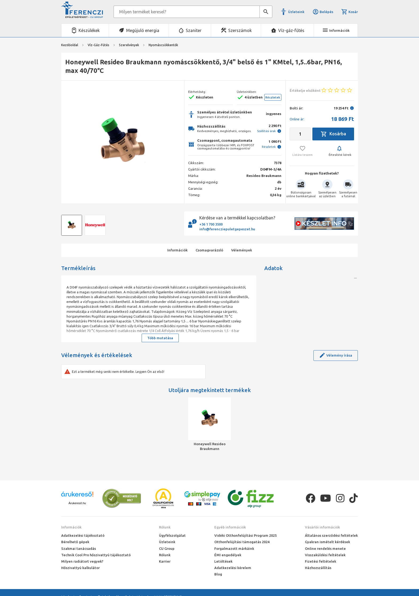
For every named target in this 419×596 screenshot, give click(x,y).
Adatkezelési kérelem (232, 568)
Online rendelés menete (325, 548)
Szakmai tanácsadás (78, 548)
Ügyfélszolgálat (172, 535)
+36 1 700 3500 (211, 224)
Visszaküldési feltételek (325, 555)
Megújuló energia (142, 30)
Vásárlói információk (322, 527)
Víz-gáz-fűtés (291, 30)
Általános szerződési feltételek (331, 535)
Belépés (322, 12)
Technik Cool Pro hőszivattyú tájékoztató (96, 555)
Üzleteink (296, 12)
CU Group (166, 548)
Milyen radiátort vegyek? (82, 561)
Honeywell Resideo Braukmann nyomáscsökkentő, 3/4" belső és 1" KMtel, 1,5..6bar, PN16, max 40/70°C (209, 446)
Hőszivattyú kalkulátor (80, 568)
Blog (218, 574)
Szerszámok (240, 30)
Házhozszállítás (318, 568)
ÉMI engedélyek (227, 555)
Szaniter (193, 30)
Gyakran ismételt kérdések (327, 542)
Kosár (349, 12)
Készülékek (89, 30)
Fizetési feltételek (320, 561)
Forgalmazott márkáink (234, 548)
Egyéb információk (230, 527)
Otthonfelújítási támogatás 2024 (241, 542)
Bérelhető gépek (75, 542)
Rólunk (164, 527)
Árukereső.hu (77, 503)
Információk (71, 527)
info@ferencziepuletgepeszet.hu (227, 229)
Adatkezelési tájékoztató (82, 535)
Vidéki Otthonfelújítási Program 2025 (245, 535)
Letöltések (223, 561)
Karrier (164, 561)
